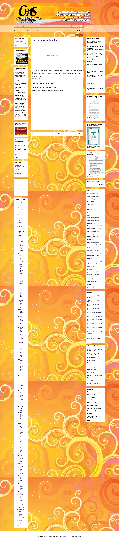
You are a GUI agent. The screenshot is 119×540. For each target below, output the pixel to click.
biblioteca (89, 209)
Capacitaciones (45, 26)
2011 (18, 214)
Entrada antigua (77, 134)
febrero (21, 518)
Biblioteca (67, 26)
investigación (90, 266)
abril (20, 511)
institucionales (91, 193)
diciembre (21, 218)
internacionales (91, 263)
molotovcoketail (63, 536)
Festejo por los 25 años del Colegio (20, 417)
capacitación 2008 (92, 217)
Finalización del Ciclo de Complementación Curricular (20, 430)
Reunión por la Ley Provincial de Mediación (20, 321)
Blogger (79, 536)
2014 (18, 207)
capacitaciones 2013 (92, 228)
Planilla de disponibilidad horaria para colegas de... (20, 397)
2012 (18, 212)
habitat (89, 284)
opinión (89, 234)
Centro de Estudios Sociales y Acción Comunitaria (95, 354)
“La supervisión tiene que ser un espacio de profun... (20, 245)
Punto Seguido (91, 372)
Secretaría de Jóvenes (93, 255)
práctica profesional (92, 272)
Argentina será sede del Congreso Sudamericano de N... (20, 446)
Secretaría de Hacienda (93, 261)
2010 (18, 216)
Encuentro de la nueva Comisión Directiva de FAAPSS (20, 334)
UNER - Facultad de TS (93, 383)
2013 (18, 209)
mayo (20, 509)
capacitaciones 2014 (92, 244)
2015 (18, 205)
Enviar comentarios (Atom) (60, 138)
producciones (90, 269)
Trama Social (90, 380)
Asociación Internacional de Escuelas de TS (94, 349)
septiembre (21, 231)
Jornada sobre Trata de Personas (20, 304)
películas (89, 287)
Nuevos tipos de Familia (20, 478)
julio (20, 505)
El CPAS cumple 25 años (20, 408)
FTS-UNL (89, 258)
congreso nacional (92, 250)
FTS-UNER (90, 223)
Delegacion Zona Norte (93, 226)
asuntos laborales (92, 207)
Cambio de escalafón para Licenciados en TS (20, 468)
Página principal (20, 26)
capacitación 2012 (92, 242)
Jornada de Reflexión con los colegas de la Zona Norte (20, 291)
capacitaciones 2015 (92, 253)
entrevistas (90, 239)
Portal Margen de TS (92, 369)
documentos (90, 199)
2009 (18, 520)
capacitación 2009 (92, 196)
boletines (89, 215)
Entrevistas (57, 26)
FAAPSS (89, 201)
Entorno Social (91, 360)
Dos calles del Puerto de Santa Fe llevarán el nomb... (20, 366)
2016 (18, 202)
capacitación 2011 (92, 231)
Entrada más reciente (38, 134)
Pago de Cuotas (33, 26)
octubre (21, 226)
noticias (89, 212)
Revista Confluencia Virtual (94, 375)
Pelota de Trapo (91, 367)
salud (88, 204)
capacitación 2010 (92, 220)
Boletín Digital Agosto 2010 (20, 458)
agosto (20, 235)
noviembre (21, 222)
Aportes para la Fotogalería (20, 278)
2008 (18, 523)
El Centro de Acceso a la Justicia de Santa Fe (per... (20, 382)
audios (89, 278)
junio (20, 507)
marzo (20, 514)
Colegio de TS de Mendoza (94, 336)
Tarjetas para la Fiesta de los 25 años (20, 269)
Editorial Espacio (91, 357)
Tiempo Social (91, 378)
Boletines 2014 (77, 26)
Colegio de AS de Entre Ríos (95, 316)
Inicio (58, 134)
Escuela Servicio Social (93, 236)
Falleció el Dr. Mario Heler (20, 312)
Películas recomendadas (20, 486)
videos (39, 78)
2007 (18, 525)
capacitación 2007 (92, 281)
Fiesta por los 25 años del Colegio (20, 258)
